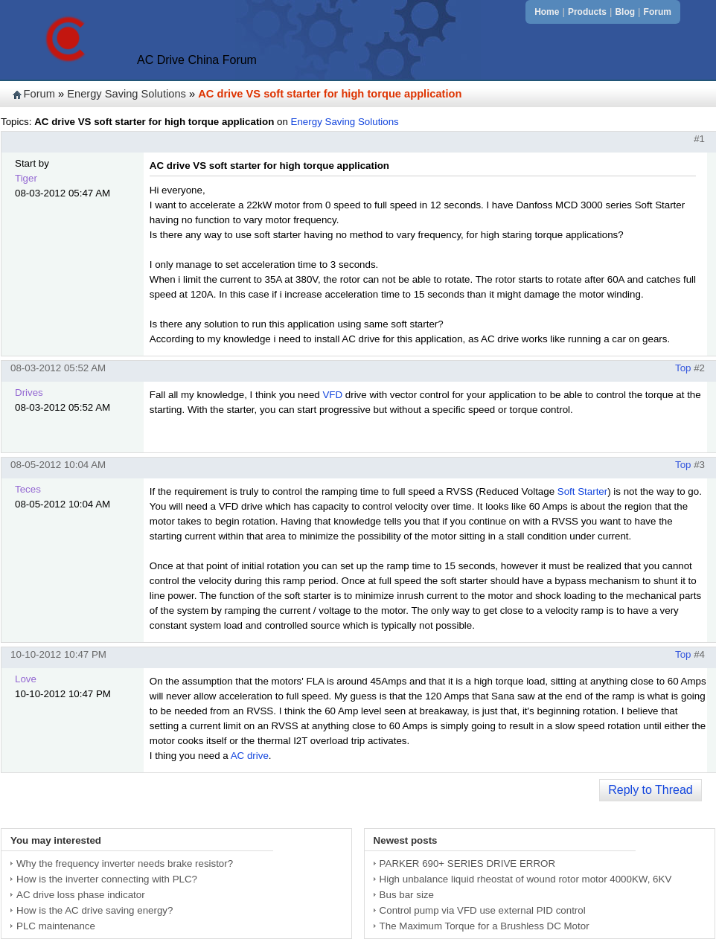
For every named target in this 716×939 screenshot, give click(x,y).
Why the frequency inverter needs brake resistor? (124, 863)
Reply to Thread (650, 789)
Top (683, 368)
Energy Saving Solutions (126, 94)
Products (587, 12)
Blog (625, 12)
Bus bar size (407, 894)
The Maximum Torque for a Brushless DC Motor (484, 926)
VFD (332, 394)
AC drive (250, 755)
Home (546, 12)
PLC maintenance (55, 926)
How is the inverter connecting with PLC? (106, 879)
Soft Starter (582, 491)
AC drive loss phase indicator (80, 894)
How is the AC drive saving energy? (94, 910)
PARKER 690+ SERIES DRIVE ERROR (467, 863)
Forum (657, 12)
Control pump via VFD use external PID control (483, 910)
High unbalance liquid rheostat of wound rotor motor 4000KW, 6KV (526, 879)
